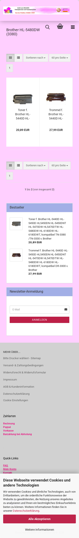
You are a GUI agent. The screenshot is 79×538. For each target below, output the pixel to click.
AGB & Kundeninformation (18, 386)
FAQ (5, 465)
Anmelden (39, 319)
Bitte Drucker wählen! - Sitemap (22, 358)
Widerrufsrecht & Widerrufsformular (24, 372)
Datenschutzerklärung (26, 510)
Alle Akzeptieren (39, 519)
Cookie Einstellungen (15, 400)
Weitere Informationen (39, 529)
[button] (10, 58)
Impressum (10, 379)
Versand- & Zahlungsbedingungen (23, 365)
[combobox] (35, 58)
